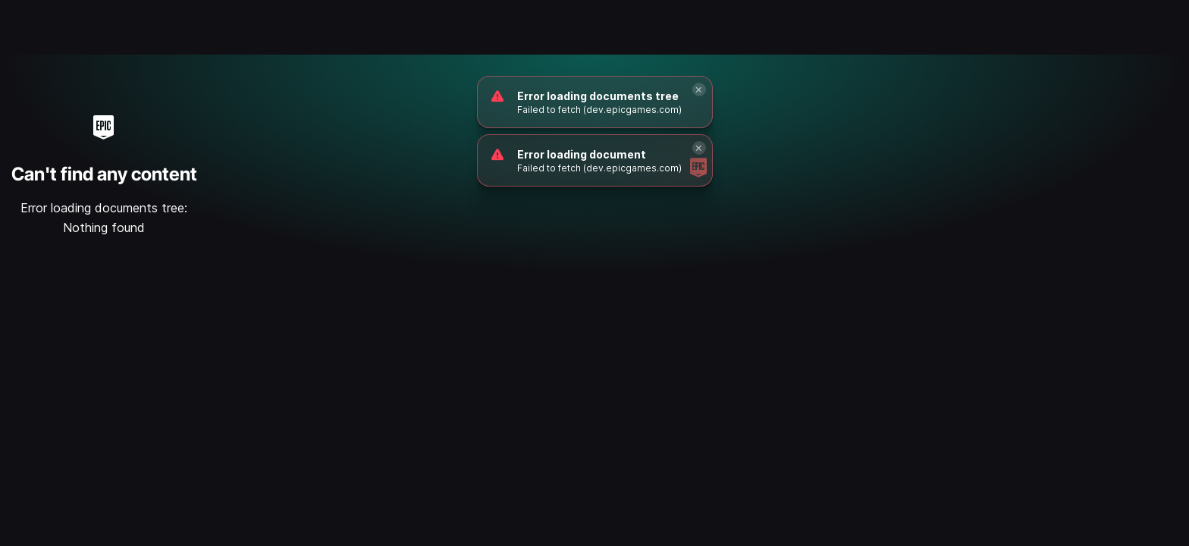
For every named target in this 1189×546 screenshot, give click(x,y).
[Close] (699, 89)
